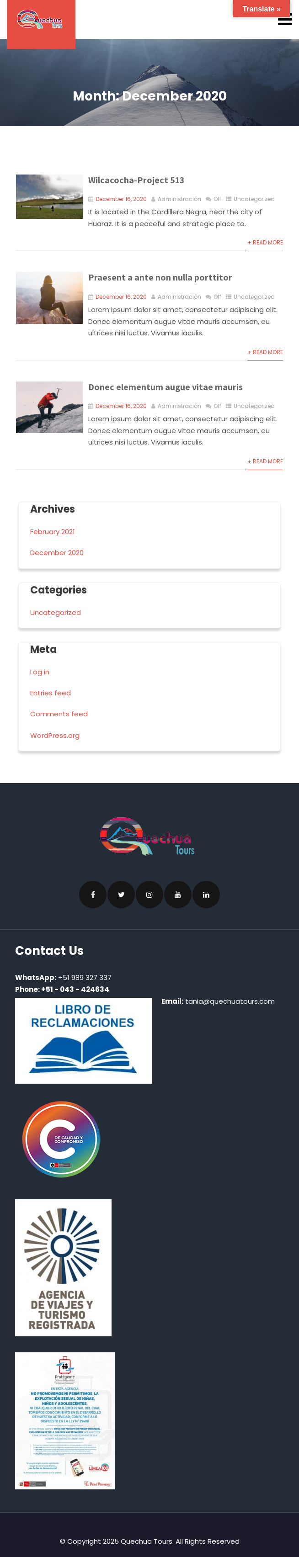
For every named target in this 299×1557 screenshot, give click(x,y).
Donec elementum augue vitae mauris (165, 387)
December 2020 (57, 552)
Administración (179, 199)
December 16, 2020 (121, 199)
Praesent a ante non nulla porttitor (160, 277)
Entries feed (50, 693)
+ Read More (265, 242)
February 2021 (52, 531)
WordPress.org (55, 735)
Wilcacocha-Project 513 (136, 180)
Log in (39, 672)
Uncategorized (254, 199)
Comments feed (59, 714)
